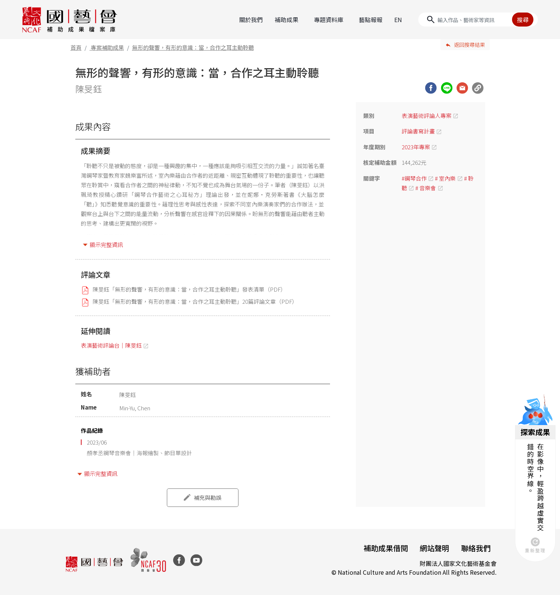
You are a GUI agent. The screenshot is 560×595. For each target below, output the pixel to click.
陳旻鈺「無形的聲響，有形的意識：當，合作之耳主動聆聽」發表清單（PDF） (189, 289)
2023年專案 (416, 147)
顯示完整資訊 (106, 244)
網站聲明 (434, 548)
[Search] (478, 20)
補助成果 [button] (286, 19)
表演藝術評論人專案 (426, 115)
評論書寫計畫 (418, 131)
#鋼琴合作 (414, 178)
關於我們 (251, 19)
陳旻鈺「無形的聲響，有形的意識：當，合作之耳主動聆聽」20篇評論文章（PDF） (195, 301)
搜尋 (523, 19)
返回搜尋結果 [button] (469, 44)
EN (398, 19)
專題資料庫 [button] (328, 19)
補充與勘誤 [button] (207, 497)
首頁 (76, 47)
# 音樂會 (425, 188)
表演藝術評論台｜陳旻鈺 (111, 345)
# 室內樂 (445, 178)
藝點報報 (370, 19)
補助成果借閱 (386, 548)
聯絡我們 (476, 548)
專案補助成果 (107, 47)
